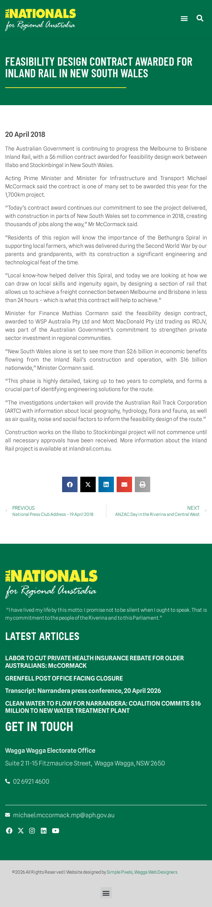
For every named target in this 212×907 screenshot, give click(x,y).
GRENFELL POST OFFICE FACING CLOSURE (64, 678)
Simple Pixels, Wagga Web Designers (142, 872)
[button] (184, 18)
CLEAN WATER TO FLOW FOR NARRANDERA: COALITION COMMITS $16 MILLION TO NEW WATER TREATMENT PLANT (103, 707)
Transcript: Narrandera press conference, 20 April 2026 (83, 690)
